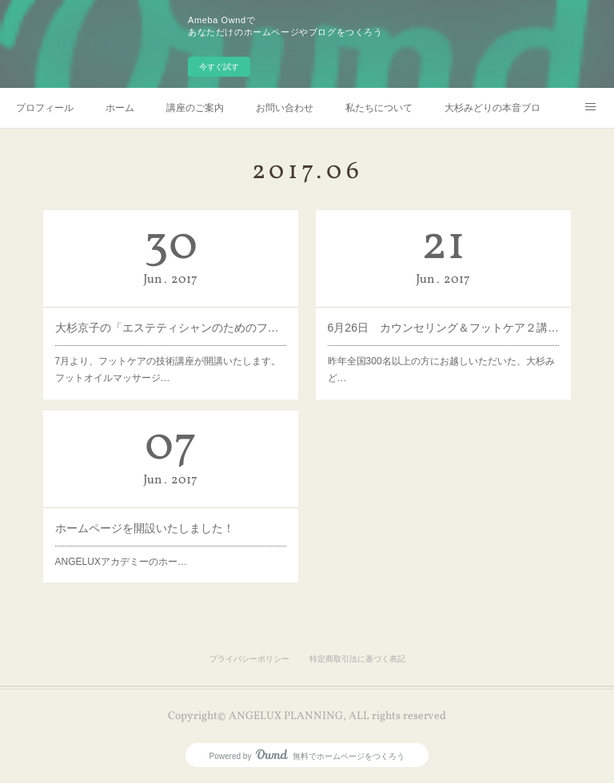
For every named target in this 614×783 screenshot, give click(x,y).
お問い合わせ (284, 107)
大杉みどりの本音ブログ (492, 107)
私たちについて (379, 107)
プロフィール (45, 107)
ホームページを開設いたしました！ (144, 528)
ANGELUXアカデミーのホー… (121, 561)
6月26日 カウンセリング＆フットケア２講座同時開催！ (444, 327)
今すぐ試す (219, 66)
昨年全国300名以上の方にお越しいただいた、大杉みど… (441, 370)
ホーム (120, 107)
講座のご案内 (195, 107)
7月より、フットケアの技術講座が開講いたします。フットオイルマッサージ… (168, 370)
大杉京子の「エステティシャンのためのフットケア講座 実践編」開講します (171, 327)
